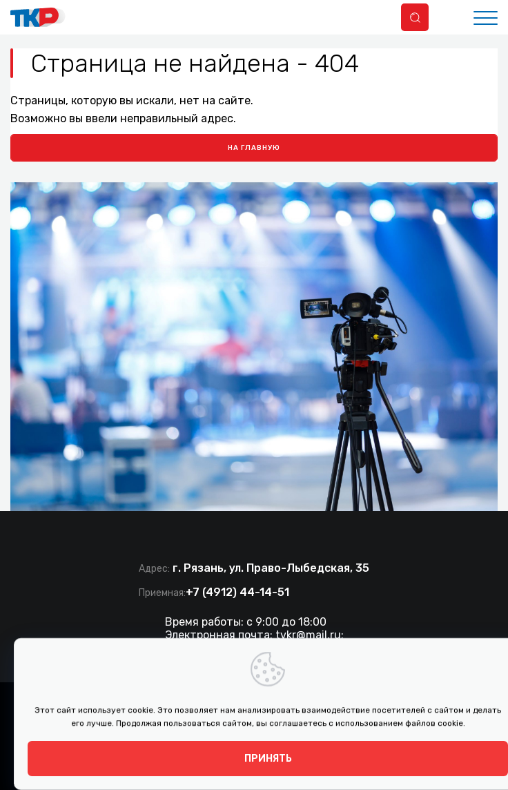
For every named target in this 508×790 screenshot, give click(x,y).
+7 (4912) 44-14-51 (237, 592)
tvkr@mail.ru (308, 635)
